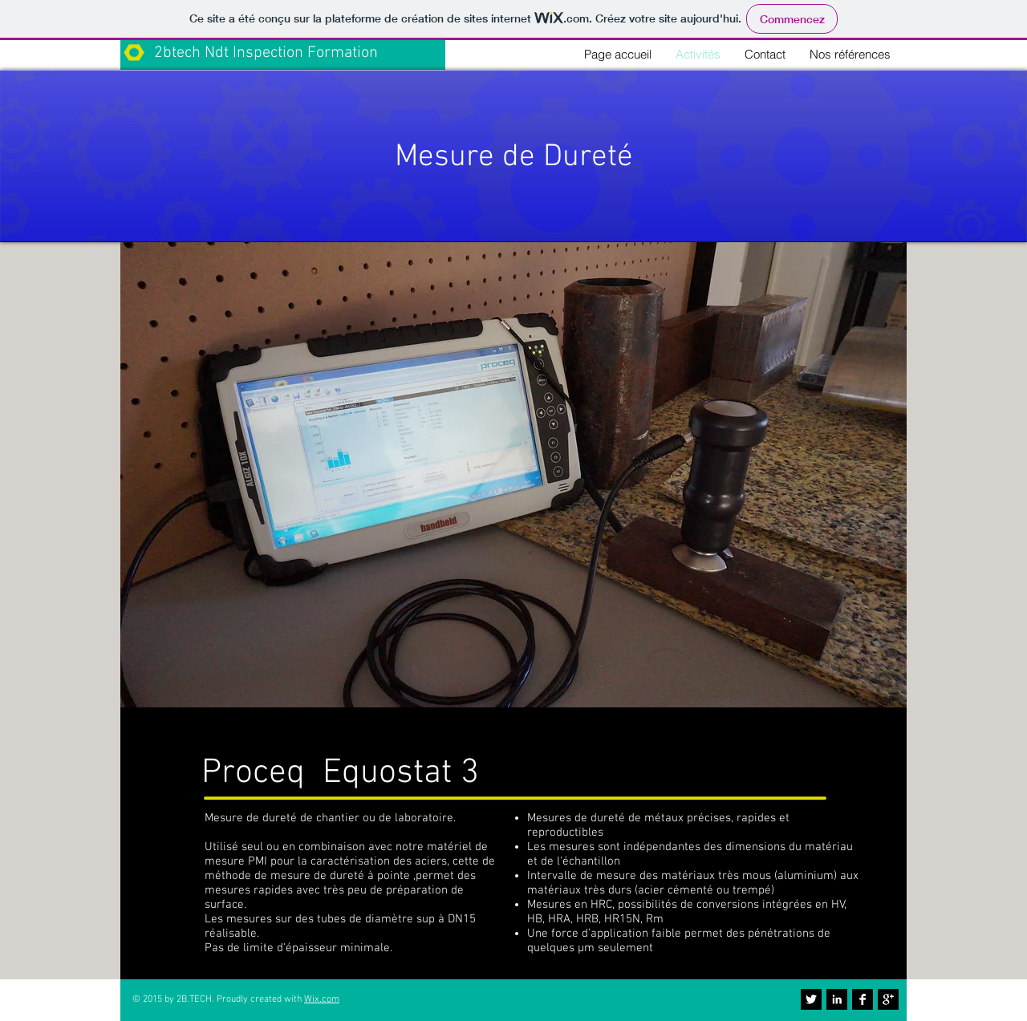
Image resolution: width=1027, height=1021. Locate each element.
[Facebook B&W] (862, 999)
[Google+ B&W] (888, 999)
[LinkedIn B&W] (836, 999)
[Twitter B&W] (811, 999)
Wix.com (321, 999)
